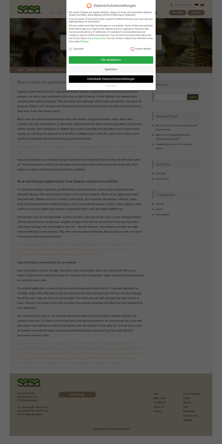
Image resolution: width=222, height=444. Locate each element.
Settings (84, 39)
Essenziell (76, 46)
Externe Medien (141, 46)
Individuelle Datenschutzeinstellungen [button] (111, 76)
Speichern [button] (111, 67)
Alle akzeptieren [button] (111, 57)
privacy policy (98, 36)
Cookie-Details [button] (110, 84)
